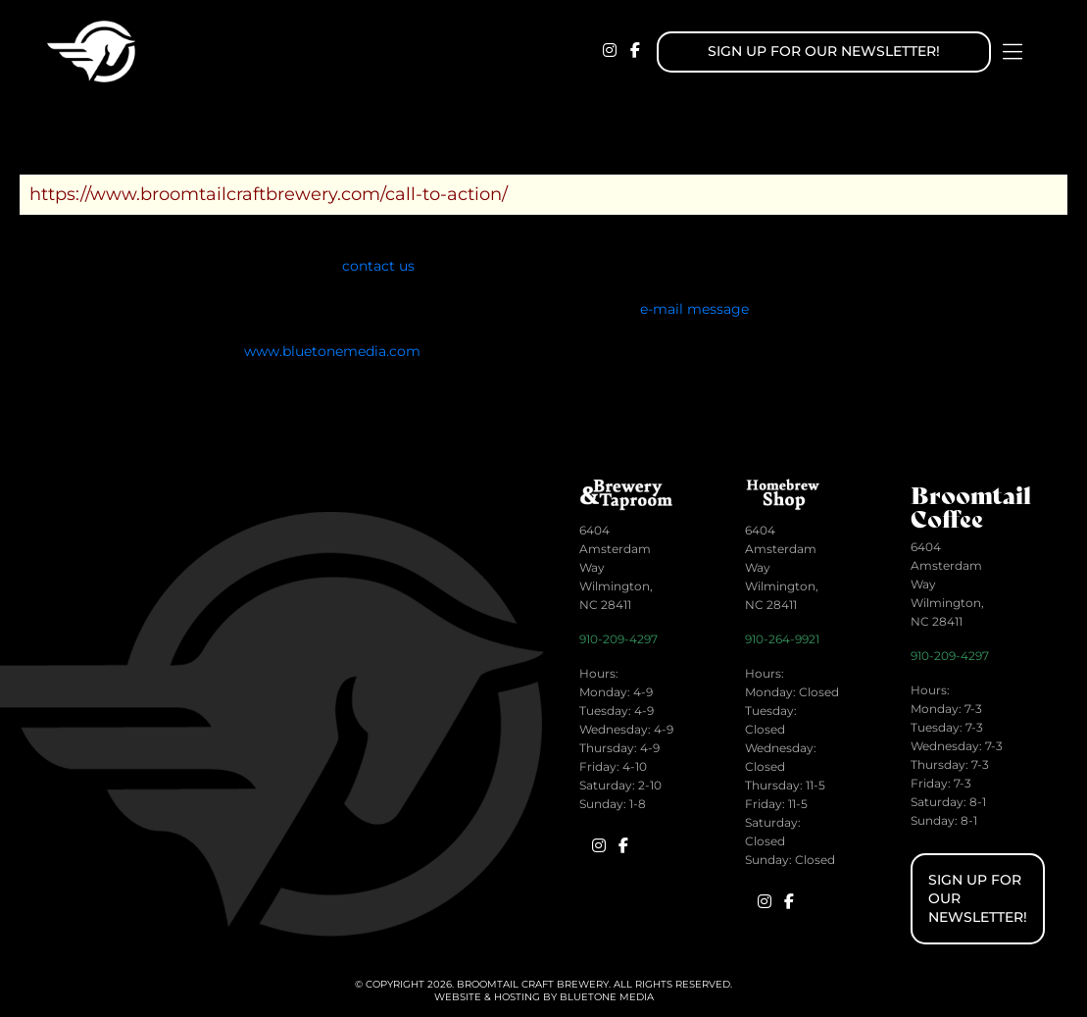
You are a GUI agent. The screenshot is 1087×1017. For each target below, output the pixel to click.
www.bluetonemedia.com (332, 351)
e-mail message (694, 309)
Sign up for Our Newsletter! (824, 51)
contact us (378, 266)
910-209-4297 (618, 639)
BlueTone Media (607, 997)
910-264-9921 (782, 639)
